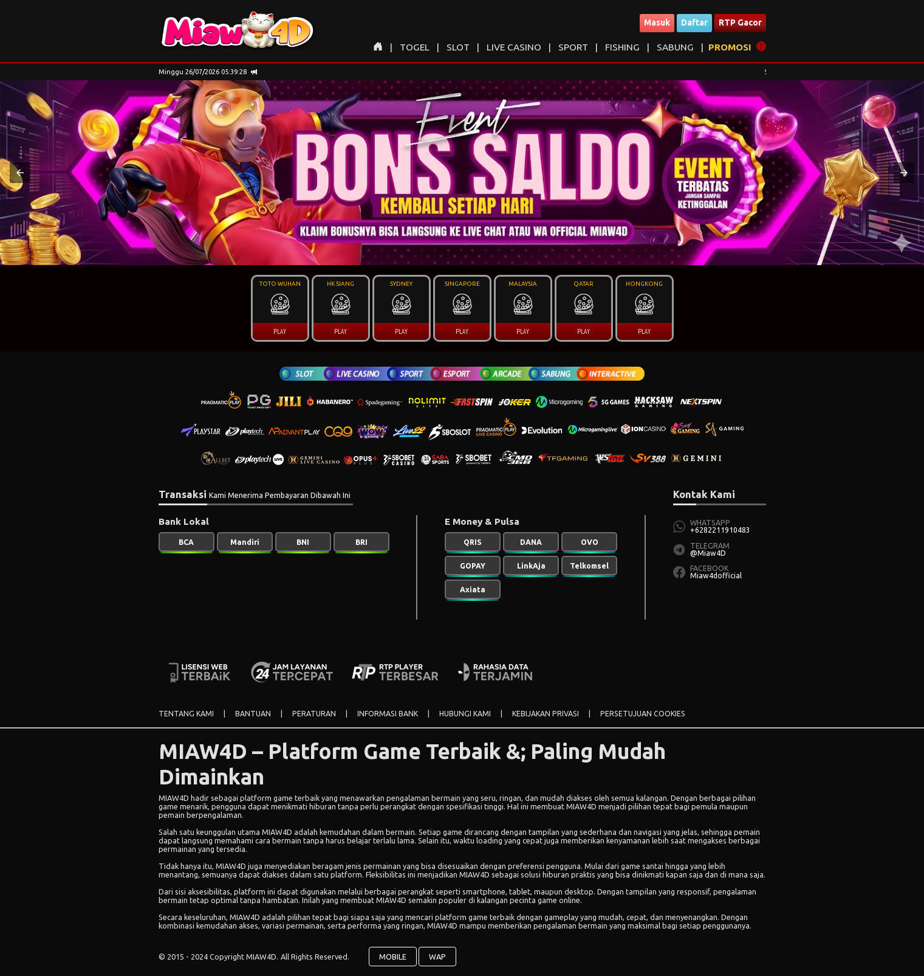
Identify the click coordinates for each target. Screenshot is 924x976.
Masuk (657, 22)
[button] (20, 172)
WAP (437, 956)
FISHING (622, 47)
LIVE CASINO (514, 47)
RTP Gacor (740, 22)
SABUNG (675, 47)
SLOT (458, 47)
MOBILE (392, 956)
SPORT (573, 47)
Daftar (694, 22)
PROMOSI (729, 47)
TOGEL (414, 47)
